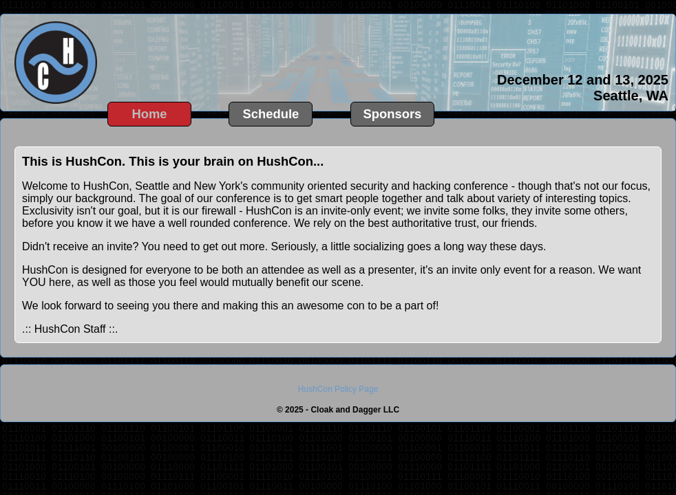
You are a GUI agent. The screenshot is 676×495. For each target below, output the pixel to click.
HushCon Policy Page (338, 389)
